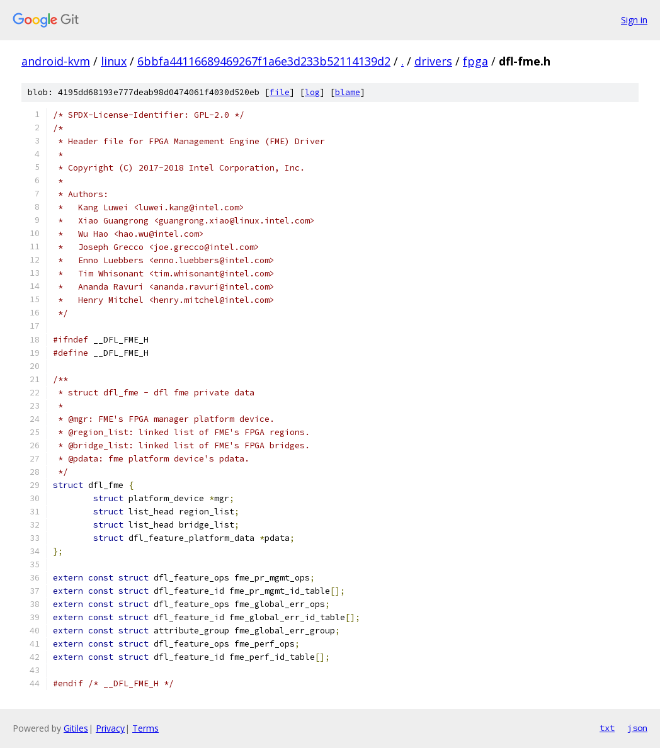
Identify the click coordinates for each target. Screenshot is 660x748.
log (312, 92)
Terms (145, 728)
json (637, 728)
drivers (433, 61)
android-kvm (55, 61)
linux (114, 61)
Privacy (110, 728)
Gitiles (76, 728)
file (280, 92)
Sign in (634, 20)
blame (347, 92)
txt (607, 728)
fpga (475, 61)
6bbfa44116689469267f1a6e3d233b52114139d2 (263, 61)
